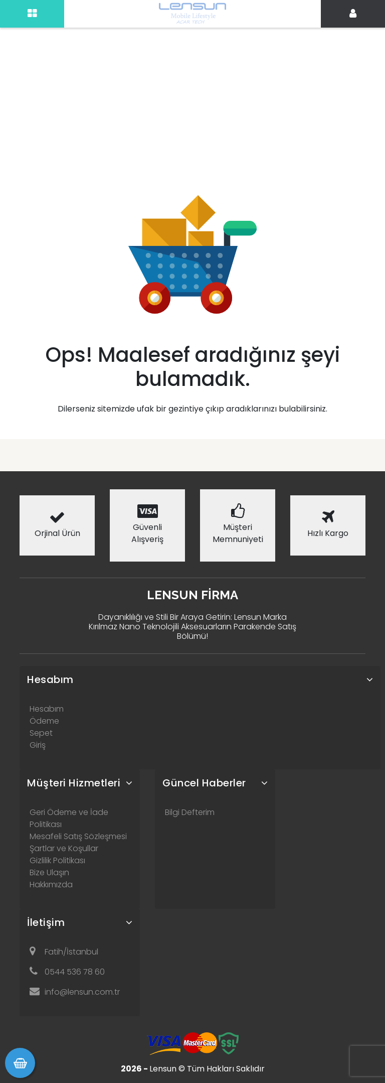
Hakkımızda (51, 884)
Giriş (38, 745)
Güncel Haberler (204, 783)
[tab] (200, 679)
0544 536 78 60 (67, 972)
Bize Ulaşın (49, 872)
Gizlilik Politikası (57, 860)
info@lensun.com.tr (75, 992)
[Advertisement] (192, 75)
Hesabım (50, 679)
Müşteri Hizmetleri (73, 783)
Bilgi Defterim (190, 812)
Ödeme (44, 721)
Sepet (41, 733)
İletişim (46, 922)
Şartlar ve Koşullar (64, 848)
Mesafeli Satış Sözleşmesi (78, 836)
